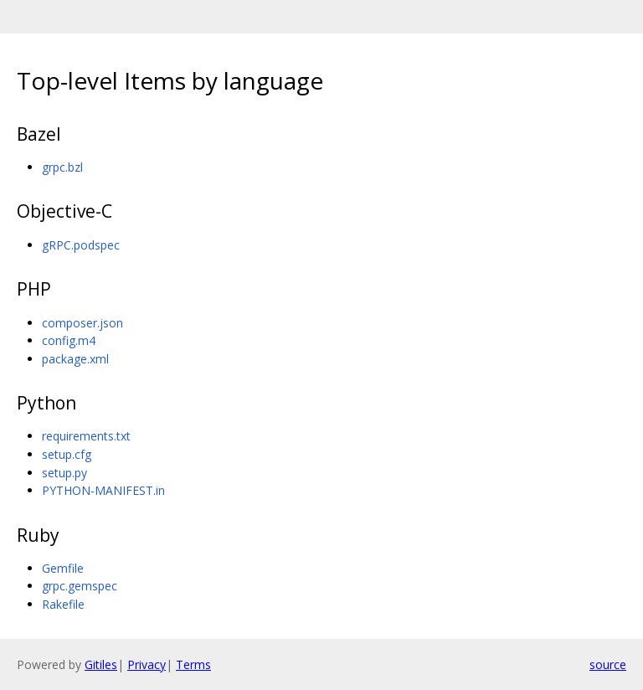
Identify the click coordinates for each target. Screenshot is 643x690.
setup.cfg (66, 454)
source (607, 664)
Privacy (146, 664)
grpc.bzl (62, 167)
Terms (193, 664)
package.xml (75, 359)
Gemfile (63, 568)
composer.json (82, 323)
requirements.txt (86, 436)
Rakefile (63, 604)
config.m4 (68, 340)
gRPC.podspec (81, 245)
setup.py (64, 473)
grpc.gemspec (79, 586)
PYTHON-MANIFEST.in (103, 490)
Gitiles (101, 664)
